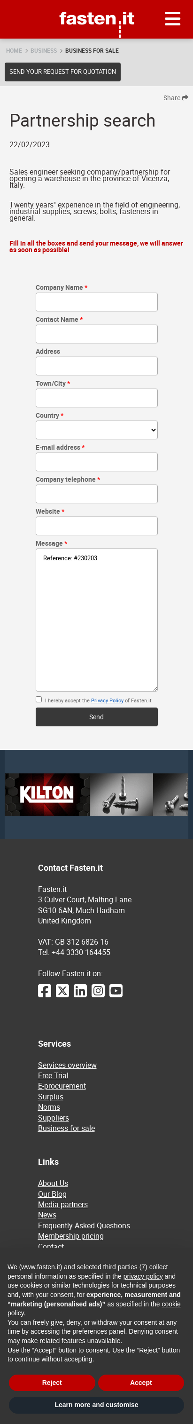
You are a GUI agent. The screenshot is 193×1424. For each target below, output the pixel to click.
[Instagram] (98, 995)
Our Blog (52, 1194)
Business (44, 50)
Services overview (67, 1065)
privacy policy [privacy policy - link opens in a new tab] (143, 1276)
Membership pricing (71, 1236)
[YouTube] (116, 995)
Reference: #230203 (97, 620)
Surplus (50, 1096)
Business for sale (92, 50)
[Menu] (173, 19)
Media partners (63, 1204)
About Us (53, 1183)
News (47, 1214)
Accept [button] (141, 1382)
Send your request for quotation (62, 71)
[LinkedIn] (80, 995)
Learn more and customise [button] (96, 1404)
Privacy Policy (107, 700)
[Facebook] (44, 995)
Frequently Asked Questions (84, 1225)
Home (14, 50)
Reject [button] (52, 1382)
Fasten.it (96, 3)
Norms (49, 1107)
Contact (51, 1246)
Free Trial (53, 1075)
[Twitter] (62, 995)
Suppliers (53, 1118)
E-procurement (62, 1086)
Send (96, 716)
